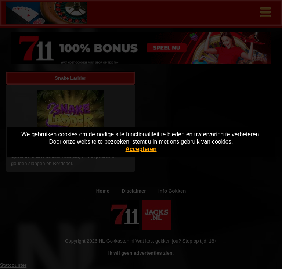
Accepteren (141, 149)
